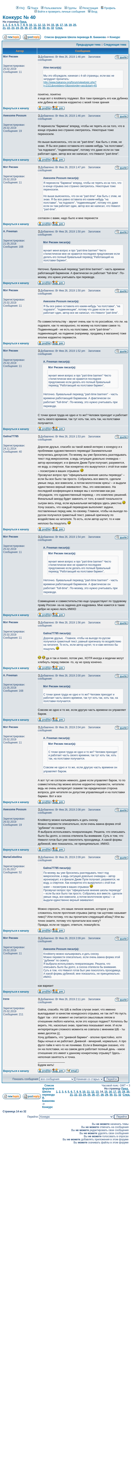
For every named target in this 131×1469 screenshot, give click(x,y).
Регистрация (88, 8)
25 (21, 27)
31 (48, 27)
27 (30, 27)
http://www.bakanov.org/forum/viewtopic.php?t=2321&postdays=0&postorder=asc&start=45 (70, 84)
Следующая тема (115, 44)
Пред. (23, 21)
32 (52, 27)
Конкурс (115, 37)
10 (30, 24)
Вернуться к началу (16, 108)
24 (17, 27)
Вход (92, 11)
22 (8, 27)
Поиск (32, 8)
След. (59, 27)
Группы (70, 8)
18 (65, 24)
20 (74, 24)
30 (43, 27)
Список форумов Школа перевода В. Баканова (75, 37)
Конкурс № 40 (19, 17)
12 (39, 24)
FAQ (20, 8)
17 (61, 24)
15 (52, 24)
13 (43, 24)
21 (4, 27)
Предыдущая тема (88, 44)
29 (39, 27)
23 (12, 27)
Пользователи (51, 8)
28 (34, 27)
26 (26, 27)
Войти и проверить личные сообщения (59, 11)
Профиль (108, 8)
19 (70, 24)
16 (56, 24)
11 (34, 24)
